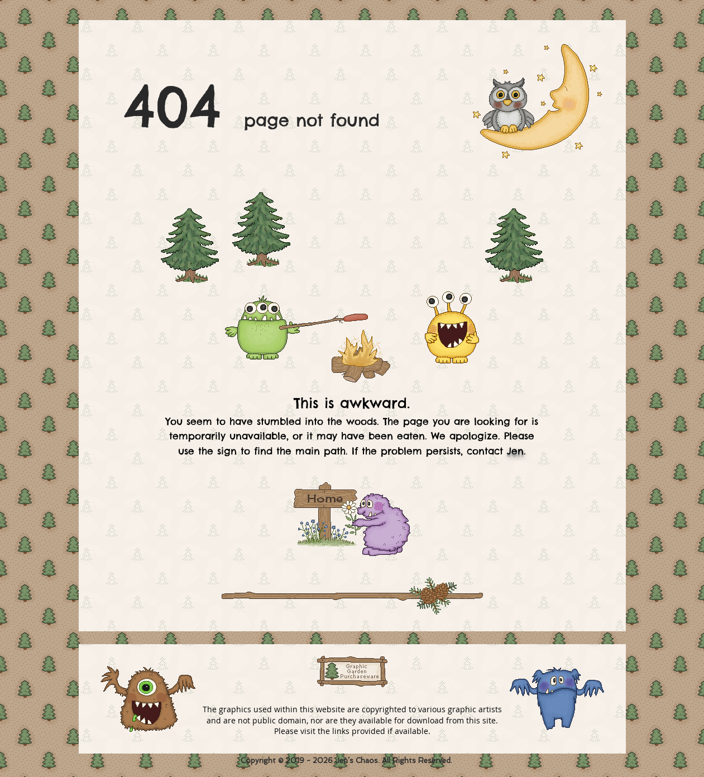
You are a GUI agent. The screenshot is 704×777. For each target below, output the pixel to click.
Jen (515, 451)
